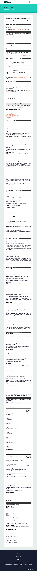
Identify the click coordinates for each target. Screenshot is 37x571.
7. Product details (8, 117)
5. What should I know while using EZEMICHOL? (13, 115)
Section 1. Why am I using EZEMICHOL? (19, 29)
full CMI (8, 20)
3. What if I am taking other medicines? (11, 113)
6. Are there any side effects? (10, 116)
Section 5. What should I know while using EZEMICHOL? (21, 77)
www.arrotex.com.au (8, 534)
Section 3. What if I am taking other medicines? (20, 47)
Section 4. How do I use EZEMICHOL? (20, 55)
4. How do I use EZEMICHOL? (10, 114)
